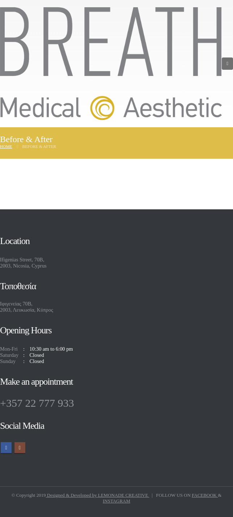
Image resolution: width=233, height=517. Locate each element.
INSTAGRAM (116, 501)
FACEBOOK (205, 495)
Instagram (19, 447)
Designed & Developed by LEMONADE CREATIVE (97, 495)
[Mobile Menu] (227, 63)
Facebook (6, 447)
